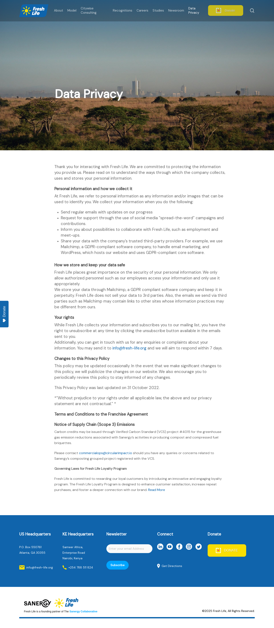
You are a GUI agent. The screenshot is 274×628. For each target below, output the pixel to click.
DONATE (231, 550)
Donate (4, 314)
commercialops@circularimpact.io (105, 453)
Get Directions (172, 566)
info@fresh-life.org (129, 348)
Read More (156, 490)
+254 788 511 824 (80, 567)
